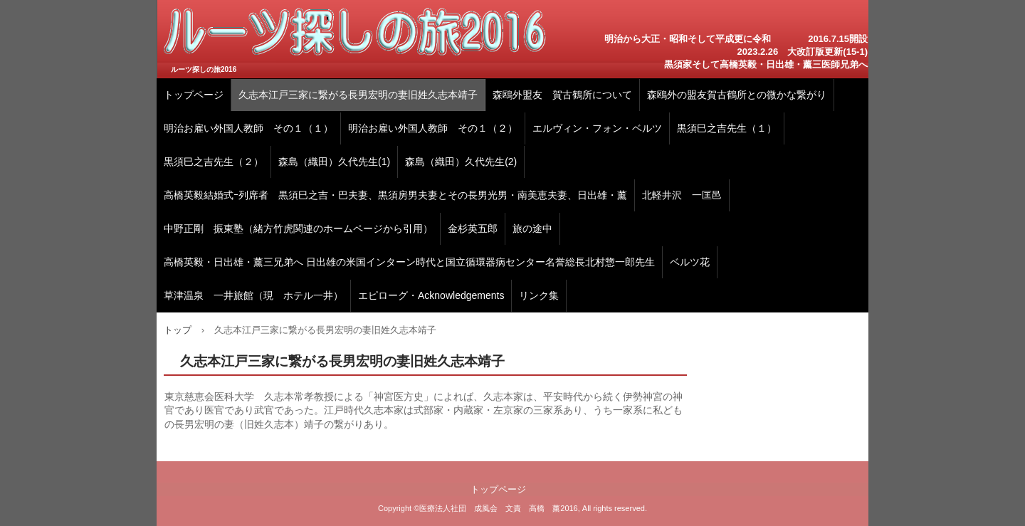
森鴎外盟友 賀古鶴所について (562, 94)
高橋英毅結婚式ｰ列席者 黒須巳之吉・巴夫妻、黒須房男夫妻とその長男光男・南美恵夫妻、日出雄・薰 (395, 195)
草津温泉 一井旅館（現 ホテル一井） (253, 295)
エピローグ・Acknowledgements (431, 295)
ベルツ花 (690, 262)
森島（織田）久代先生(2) (461, 161)
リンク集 (539, 295)
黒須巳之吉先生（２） (213, 161)
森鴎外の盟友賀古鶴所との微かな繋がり (736, 94)
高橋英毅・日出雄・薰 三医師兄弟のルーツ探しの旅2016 (355, 39)
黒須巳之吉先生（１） (727, 128)
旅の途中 (532, 228)
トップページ (194, 94)
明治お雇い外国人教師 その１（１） (248, 128)
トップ (177, 330)
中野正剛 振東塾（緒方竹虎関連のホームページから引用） (298, 228)
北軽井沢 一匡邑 (682, 195)
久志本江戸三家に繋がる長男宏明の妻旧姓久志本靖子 (358, 94)
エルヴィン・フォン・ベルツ (597, 128)
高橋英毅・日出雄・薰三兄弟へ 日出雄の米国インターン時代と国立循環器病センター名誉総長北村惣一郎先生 (409, 262)
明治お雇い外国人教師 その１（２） (432, 128)
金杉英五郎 (473, 228)
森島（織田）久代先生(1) (334, 161)
